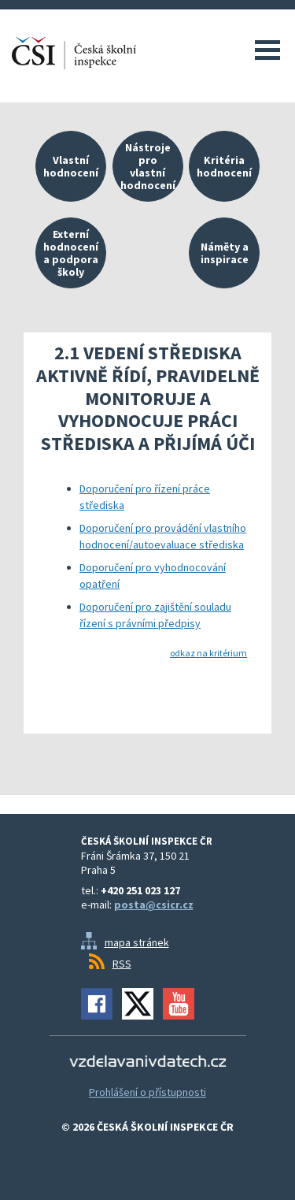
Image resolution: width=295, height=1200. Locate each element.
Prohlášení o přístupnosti (147, 1092)
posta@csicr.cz (154, 904)
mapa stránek (137, 942)
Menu (267, 49)
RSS (121, 964)
